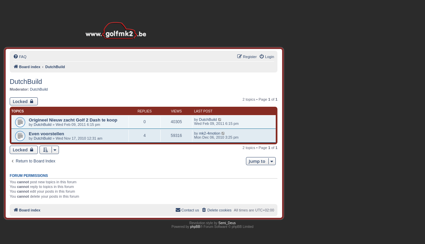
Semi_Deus (227, 223)
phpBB (195, 227)
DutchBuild (26, 81)
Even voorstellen (46, 133)
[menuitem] (19, 57)
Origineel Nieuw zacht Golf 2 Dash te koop (73, 120)
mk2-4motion (210, 133)
